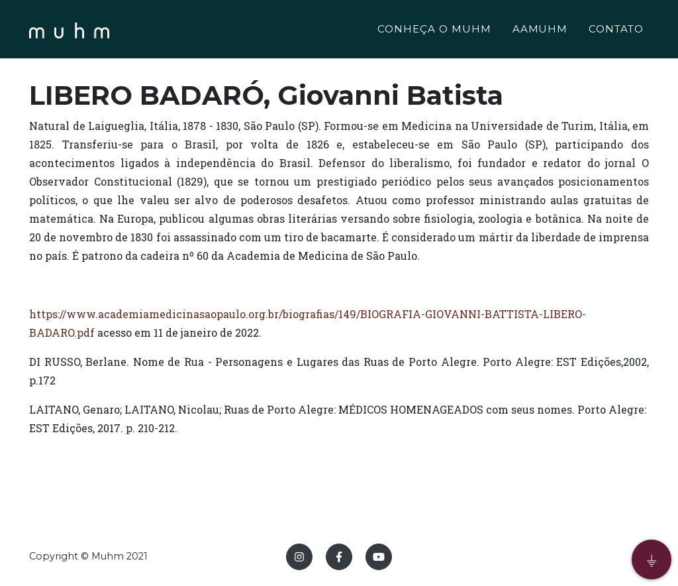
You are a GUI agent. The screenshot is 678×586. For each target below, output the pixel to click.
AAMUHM (540, 31)
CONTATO (616, 31)
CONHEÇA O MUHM (434, 31)
